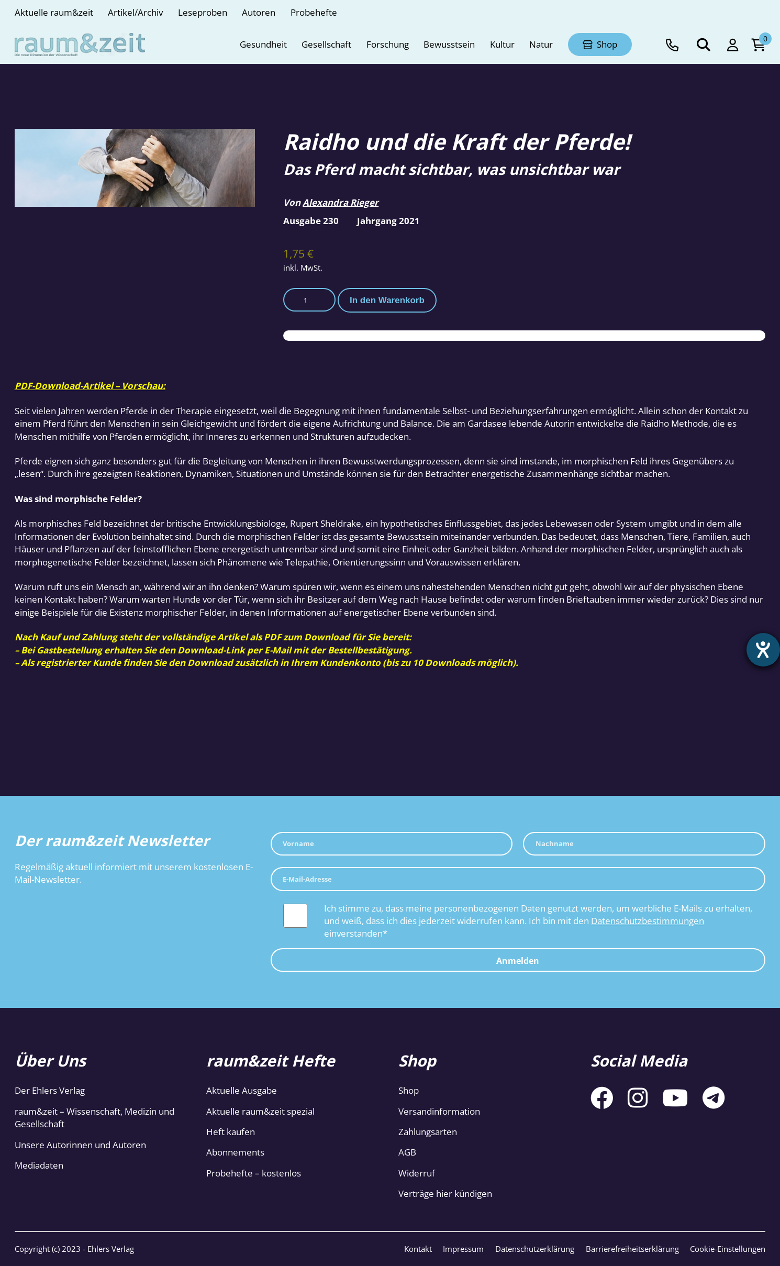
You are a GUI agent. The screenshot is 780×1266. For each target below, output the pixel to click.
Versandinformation (439, 1111)
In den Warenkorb (387, 300)
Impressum (463, 1248)
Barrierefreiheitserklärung (632, 1248)
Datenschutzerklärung (534, 1248)
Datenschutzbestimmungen (647, 921)
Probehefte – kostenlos (253, 1173)
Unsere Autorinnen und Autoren (80, 1145)
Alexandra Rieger (340, 202)
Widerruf (416, 1173)
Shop (408, 1090)
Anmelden (517, 961)
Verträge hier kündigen (445, 1193)
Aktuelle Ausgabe (241, 1090)
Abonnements (235, 1152)
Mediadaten (39, 1165)
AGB (407, 1152)
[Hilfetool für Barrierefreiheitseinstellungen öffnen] (762, 650)
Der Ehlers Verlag (50, 1090)
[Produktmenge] (309, 300)
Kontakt (418, 1248)
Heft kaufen (230, 1132)
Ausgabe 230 (311, 221)
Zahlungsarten (427, 1132)
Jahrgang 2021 (388, 221)
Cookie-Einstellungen (727, 1248)
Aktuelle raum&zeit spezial (260, 1111)
